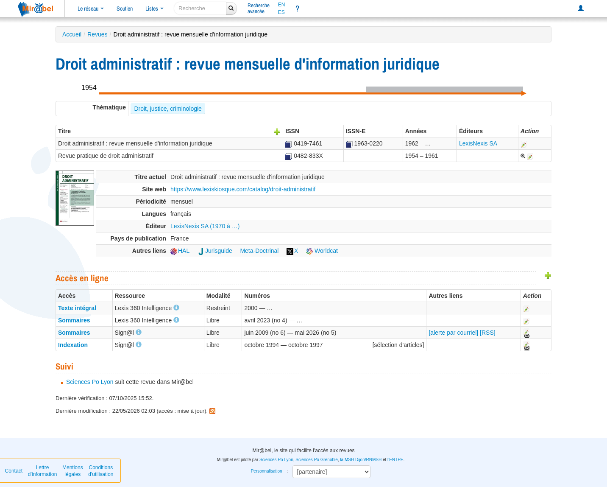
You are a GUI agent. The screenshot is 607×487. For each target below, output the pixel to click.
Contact (13, 471)
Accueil (71, 34)
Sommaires (74, 320)
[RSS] (488, 332)
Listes (154, 8)
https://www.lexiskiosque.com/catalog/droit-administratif (242, 189)
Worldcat (322, 250)
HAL (179, 250)
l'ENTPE (395, 459)
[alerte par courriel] (453, 332)
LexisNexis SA (478, 143)
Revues (97, 34)
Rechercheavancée (259, 8)
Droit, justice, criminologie (168, 108)
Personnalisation (266, 471)
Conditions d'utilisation (100, 471)
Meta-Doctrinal (259, 250)
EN (281, 5)
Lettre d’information (42, 471)
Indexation (73, 344)
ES (281, 12)
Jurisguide (215, 250)
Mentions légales (72, 471)
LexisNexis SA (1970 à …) (204, 226)
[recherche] (200, 8)
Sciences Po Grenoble (316, 459)
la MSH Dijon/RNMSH (360, 459)
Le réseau (91, 8)
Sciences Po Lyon (90, 381)
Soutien (125, 8)
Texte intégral (77, 308)
